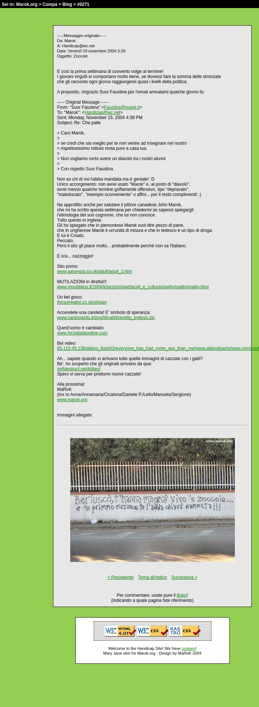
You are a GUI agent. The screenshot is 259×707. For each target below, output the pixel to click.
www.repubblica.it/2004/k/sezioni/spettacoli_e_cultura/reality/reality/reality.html (133, 286)
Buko (182, 595)
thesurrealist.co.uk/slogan (82, 302)
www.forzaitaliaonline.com (82, 333)
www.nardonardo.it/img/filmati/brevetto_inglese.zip (106, 317)
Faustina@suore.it (122, 107)
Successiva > (184, 577)
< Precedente (121, 577)
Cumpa (49, 4)
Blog (67, 4)
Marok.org (26, 4)
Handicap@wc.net (102, 112)
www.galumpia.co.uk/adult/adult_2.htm (94, 271)
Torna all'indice (152, 577)
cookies (188, 648)
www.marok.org (72, 399)
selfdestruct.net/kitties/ (79, 368)
